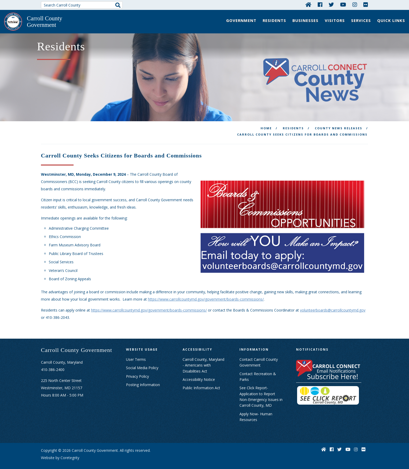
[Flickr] (365, 4)
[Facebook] (320, 4)
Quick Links (391, 20)
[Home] (308, 4)
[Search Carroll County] (82, 5)
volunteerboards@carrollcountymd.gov (332, 304)
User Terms (136, 353)
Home (266, 122)
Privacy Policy (137, 370)
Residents (274, 20)
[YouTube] (343, 4)
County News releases (338, 122)
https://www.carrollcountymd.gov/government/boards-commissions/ (206, 293)
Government (241, 20)
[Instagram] (354, 4)
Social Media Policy (142, 362)
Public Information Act (201, 382)
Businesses (305, 20)
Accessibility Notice (199, 373)
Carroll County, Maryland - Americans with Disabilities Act (203, 359)
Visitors (335, 20)
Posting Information (143, 378)
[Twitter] (331, 4)
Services (361, 20)
